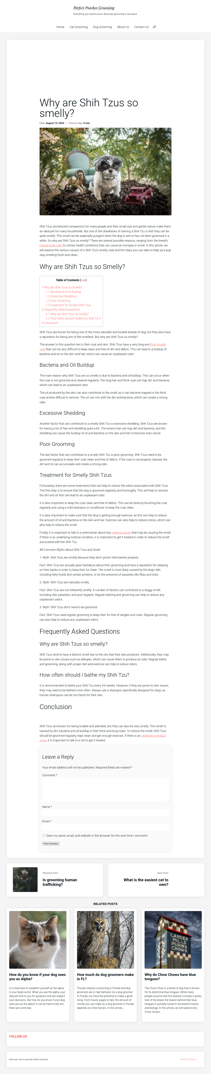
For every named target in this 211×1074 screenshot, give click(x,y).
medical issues (121, 532)
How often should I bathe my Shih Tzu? (73, 318)
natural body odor (51, 245)
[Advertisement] (105, 72)
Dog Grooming (102, 27)
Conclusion (49, 323)
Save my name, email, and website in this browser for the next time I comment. (97, 839)
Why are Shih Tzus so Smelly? (61, 287)
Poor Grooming (58, 300)
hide (83, 280)
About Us (123, 27)
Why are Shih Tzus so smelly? (67, 314)
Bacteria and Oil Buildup (63, 291)
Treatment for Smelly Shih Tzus (68, 305)
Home (60, 27)
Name (47, 810)
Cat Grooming (79, 27)
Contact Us (141, 27)
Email (46, 825)
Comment (49, 775)
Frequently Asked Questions (60, 309)
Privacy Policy (188, 1063)
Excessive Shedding (61, 296)
